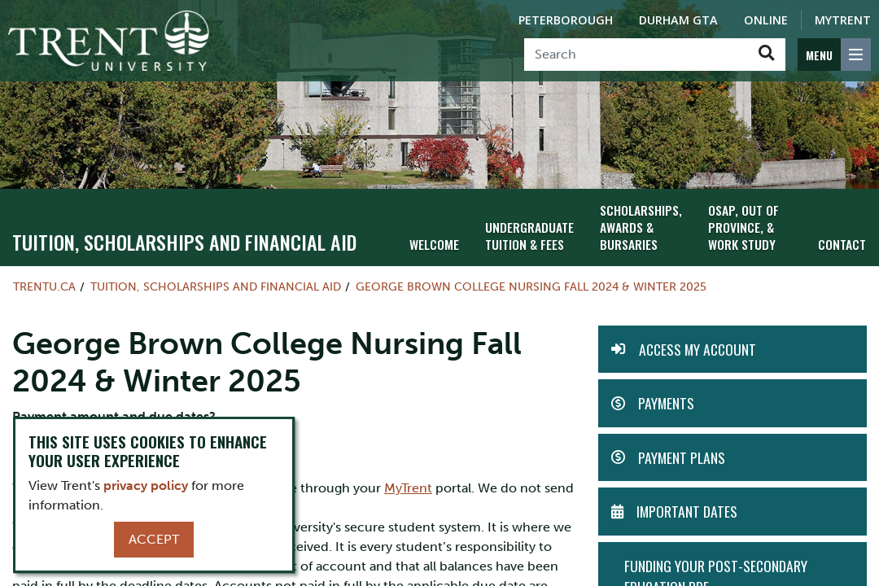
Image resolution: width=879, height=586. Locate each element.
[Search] (636, 54)
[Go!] (766, 54)
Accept (154, 539)
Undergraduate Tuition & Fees (525, 232)
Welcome (433, 240)
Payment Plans (681, 454)
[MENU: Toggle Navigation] (834, 54)
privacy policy (145, 485)
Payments (666, 400)
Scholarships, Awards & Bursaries (632, 224)
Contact (843, 240)
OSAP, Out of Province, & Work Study (739, 224)
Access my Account (697, 346)
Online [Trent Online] (766, 20)
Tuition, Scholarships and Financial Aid (184, 239)
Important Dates (686, 508)
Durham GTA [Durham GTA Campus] (678, 20)
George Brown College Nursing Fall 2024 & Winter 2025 (531, 284)
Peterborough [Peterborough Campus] (565, 20)
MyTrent (843, 20)
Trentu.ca (44, 284)
